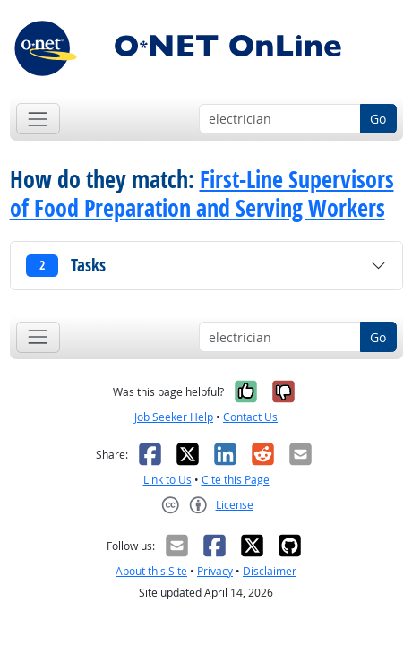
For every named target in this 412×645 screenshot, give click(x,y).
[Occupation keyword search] (280, 119)
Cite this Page (236, 479)
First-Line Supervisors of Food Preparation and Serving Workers (202, 193)
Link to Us (167, 479)
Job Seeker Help (173, 417)
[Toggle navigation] (38, 118)
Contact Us (250, 417)
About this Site (151, 571)
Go (378, 118)
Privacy (215, 571)
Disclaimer (269, 571)
